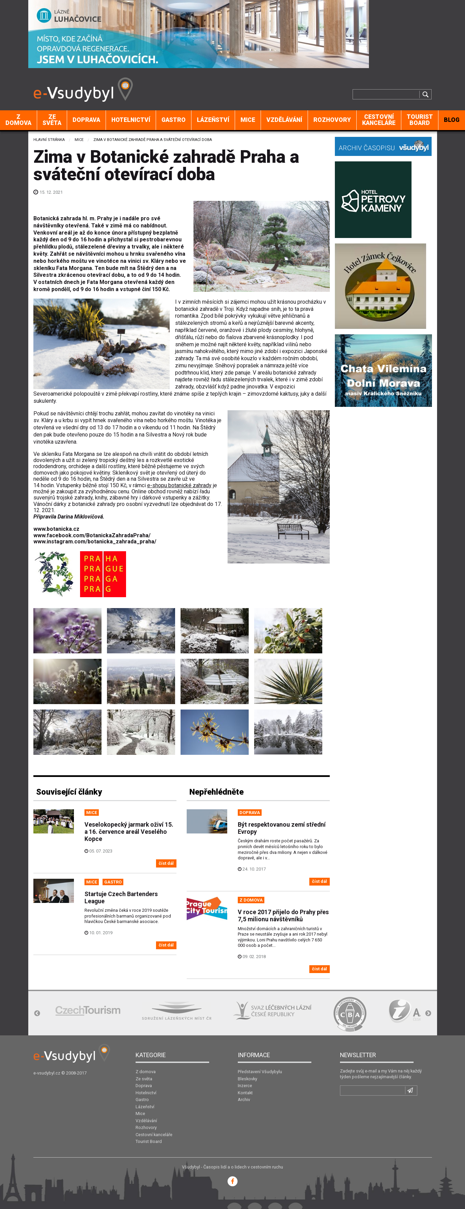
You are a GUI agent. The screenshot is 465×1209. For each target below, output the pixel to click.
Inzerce (245, 1085)
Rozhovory (332, 119)
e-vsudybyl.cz (46, 1073)
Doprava (86, 119)
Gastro (173, 119)
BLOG (452, 119)
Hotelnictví (130, 119)
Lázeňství (213, 119)
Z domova (18, 119)
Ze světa (52, 119)
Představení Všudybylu (260, 1071)
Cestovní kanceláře (379, 119)
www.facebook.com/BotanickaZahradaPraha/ (92, 535)
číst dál (166, 863)
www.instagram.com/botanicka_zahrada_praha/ (94, 541)
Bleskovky (247, 1078)
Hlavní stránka (49, 140)
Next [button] (428, 1013)
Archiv (244, 1099)
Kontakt (245, 1092)
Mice (248, 119)
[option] (88, 1011)
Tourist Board (420, 119)
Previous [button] (37, 1013)
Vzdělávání (284, 119)
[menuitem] (18, 120)
